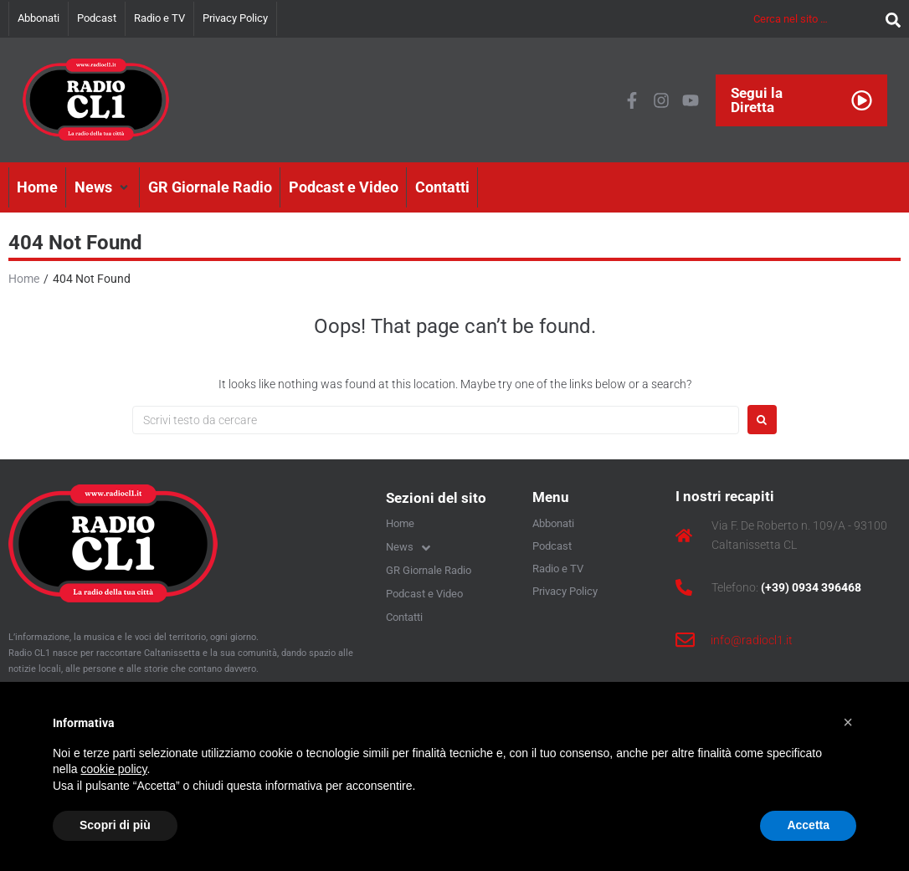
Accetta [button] (808, 825)
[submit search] (889, 19)
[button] (103, 187)
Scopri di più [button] (115, 825)
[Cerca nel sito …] (815, 19)
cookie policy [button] (113, 769)
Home (23, 278)
